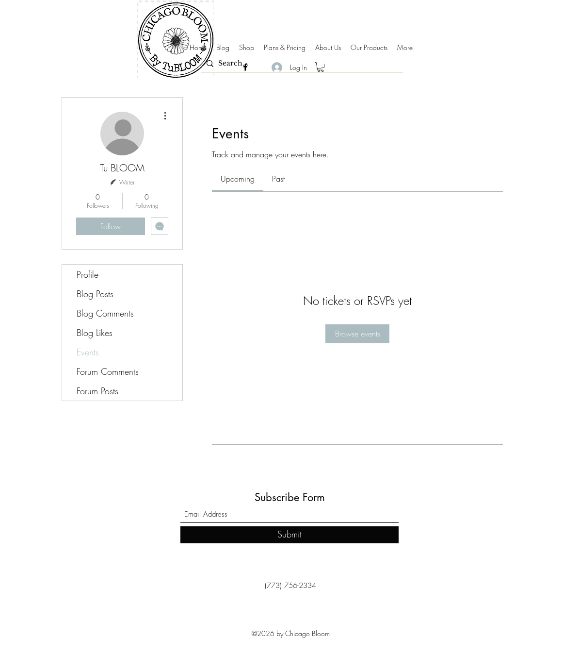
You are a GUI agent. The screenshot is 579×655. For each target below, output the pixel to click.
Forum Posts (97, 391)
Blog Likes (95, 332)
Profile (87, 274)
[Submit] (289, 534)
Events (88, 352)
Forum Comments (108, 371)
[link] (238, 178)
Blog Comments (105, 313)
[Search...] (300, 63)
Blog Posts (95, 294)
